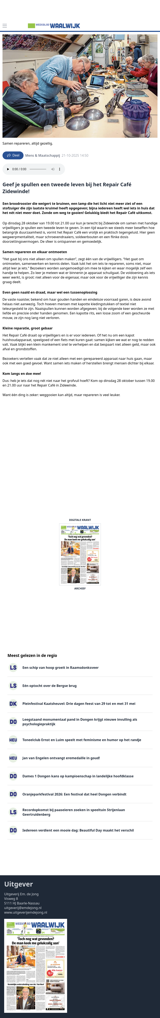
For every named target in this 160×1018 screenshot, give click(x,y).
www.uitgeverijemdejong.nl (25, 912)
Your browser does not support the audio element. (33, 169)
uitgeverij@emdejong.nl (22, 907)
